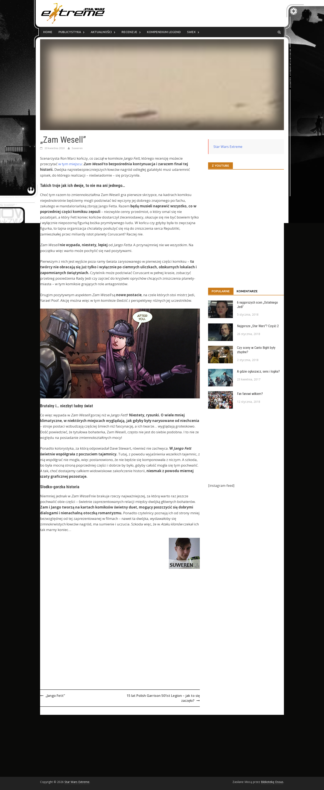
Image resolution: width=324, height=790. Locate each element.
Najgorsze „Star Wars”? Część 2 (258, 326)
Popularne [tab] (221, 291)
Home (47, 32)
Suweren (77, 148)
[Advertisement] (120, 638)
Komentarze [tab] (247, 291)
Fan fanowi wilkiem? (250, 394)
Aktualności (101, 32)
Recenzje (129, 32)
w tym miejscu (70, 164)
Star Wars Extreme (227, 146)
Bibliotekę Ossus (272, 782)
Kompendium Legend (164, 32)
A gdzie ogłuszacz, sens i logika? (258, 371)
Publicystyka (69, 32)
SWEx (191, 32)
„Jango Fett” (55, 695)
